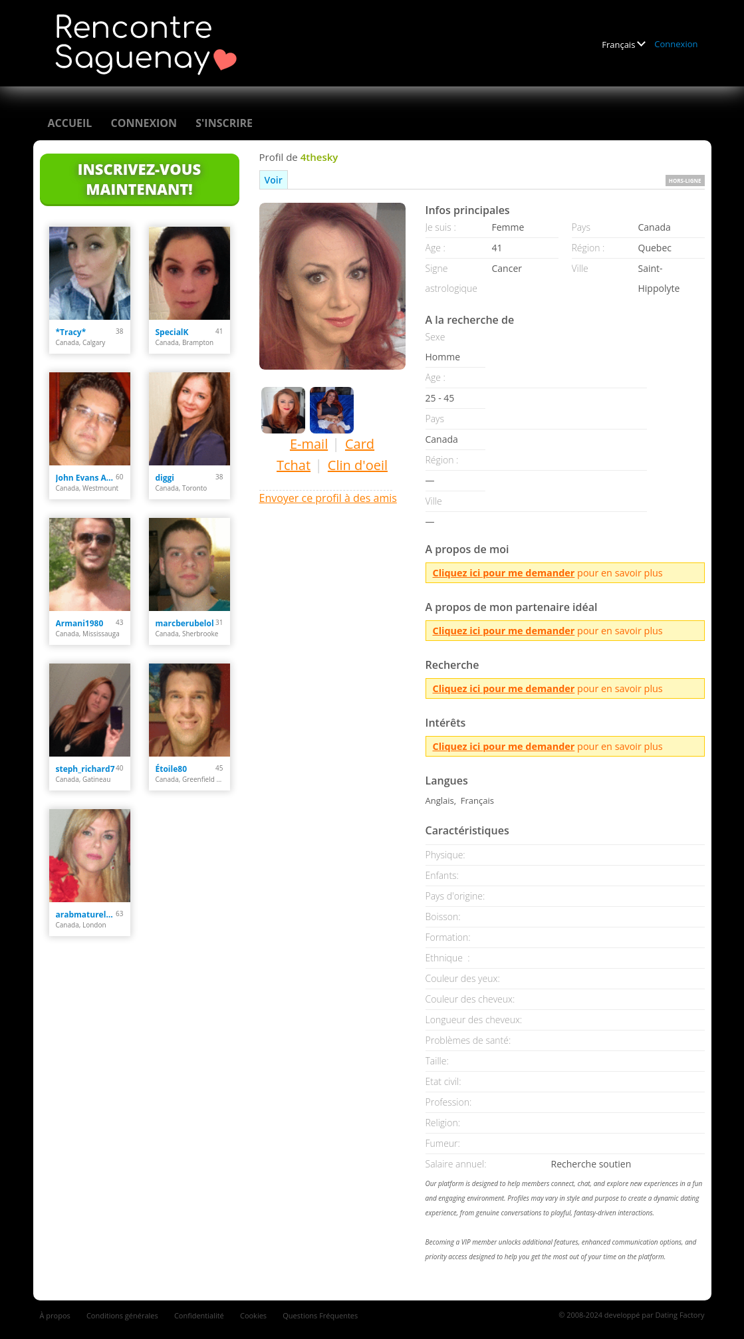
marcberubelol (185, 623)
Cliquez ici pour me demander (504, 572)
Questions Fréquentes (320, 1315)
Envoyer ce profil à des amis (328, 498)
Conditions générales (122, 1315)
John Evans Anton (86, 477)
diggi (165, 477)
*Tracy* (71, 332)
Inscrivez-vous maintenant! (139, 179)
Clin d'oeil (358, 465)
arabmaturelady (86, 914)
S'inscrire (224, 123)
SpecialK (172, 332)
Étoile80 (171, 769)
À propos (55, 1315)
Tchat (293, 465)
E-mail (309, 444)
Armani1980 (80, 623)
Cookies (253, 1315)
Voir (274, 180)
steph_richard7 (85, 769)
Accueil (70, 123)
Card (359, 444)
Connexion (675, 44)
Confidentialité (199, 1315)
